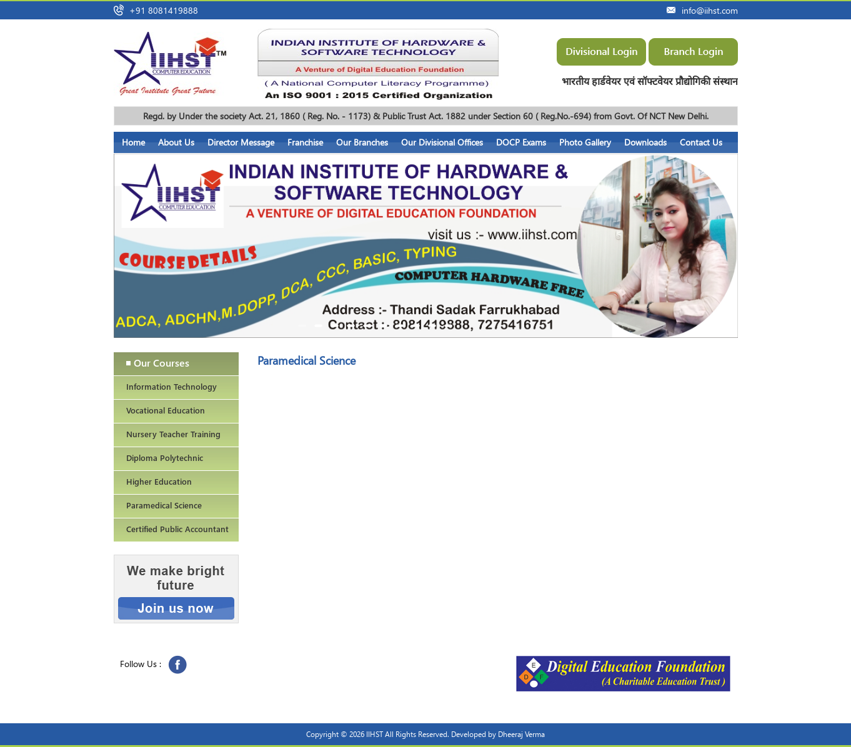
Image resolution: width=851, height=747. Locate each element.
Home (133, 142)
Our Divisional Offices (442, 142)
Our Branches (362, 142)
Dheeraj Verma (521, 734)
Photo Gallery (585, 142)
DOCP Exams (521, 142)
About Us (176, 142)
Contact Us (701, 142)
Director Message (240, 142)
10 (448, 327)
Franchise (305, 142)
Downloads (645, 142)
